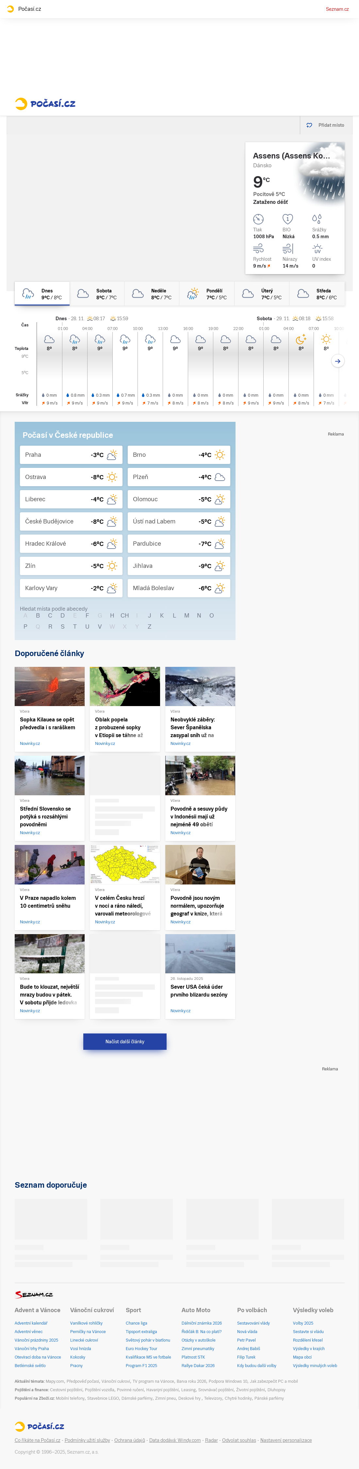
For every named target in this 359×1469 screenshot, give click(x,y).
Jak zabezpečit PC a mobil (274, 1381)
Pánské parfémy (269, 1398)
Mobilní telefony (70, 1398)
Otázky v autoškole (199, 1340)
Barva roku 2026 (191, 1381)
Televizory (213, 1398)
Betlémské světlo (30, 1365)
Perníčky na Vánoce (88, 1331)
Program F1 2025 (141, 1365)
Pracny (76, 1365)
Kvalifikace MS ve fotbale (148, 1357)
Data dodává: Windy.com (175, 1440)
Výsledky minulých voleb (315, 1365)
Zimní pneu (165, 1398)
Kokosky (77, 1357)
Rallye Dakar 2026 (198, 1365)
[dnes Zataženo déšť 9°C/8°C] (42, 293)
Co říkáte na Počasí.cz (37, 1440)
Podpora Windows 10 (228, 1381)
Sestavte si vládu (308, 1331)
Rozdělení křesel (308, 1340)
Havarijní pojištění (162, 1390)
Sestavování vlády (253, 1323)
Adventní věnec (28, 1331)
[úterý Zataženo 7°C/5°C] (262, 293)
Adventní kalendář (31, 1323)
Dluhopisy (277, 1390)
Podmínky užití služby (87, 1440)
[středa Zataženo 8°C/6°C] (316, 293)
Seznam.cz (337, 9)
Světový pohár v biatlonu (148, 1340)
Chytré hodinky (238, 1398)
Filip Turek (246, 1357)
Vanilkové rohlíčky (86, 1323)
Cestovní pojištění (66, 1390)
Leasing (188, 1390)
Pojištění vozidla (99, 1390)
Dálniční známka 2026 (202, 1323)
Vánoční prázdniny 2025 (36, 1340)
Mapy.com (55, 1381)
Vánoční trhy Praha (32, 1348)
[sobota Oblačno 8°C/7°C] (97, 293)
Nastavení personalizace (286, 1440)
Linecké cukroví (84, 1340)
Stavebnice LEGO (103, 1398)
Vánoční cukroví (116, 1381)
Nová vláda (247, 1331)
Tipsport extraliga (141, 1331)
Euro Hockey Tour (141, 1348)
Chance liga (136, 1323)
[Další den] (338, 361)
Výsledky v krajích (309, 1348)
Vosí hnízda (80, 1348)
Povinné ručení (130, 1390)
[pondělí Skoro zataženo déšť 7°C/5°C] (206, 293)
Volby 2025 (303, 1323)
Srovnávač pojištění (216, 1390)
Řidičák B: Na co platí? (202, 1331)
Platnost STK (193, 1357)
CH (125, 615)
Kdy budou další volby (256, 1365)
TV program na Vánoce (153, 1381)
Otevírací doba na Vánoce (38, 1357)
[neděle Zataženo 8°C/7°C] (151, 293)
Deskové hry (190, 1398)
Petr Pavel (246, 1340)
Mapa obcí (302, 1357)
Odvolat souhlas (239, 1440)
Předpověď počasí (83, 1381)
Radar (211, 1440)
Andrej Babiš (248, 1348)
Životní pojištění (250, 1390)
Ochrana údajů (129, 1440)
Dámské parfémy (137, 1398)
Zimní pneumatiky (198, 1348)
